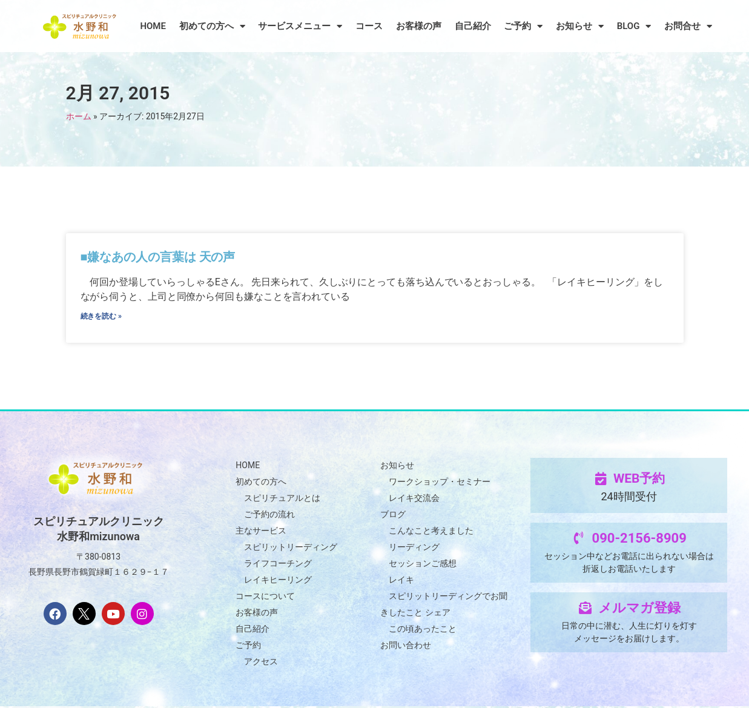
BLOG (634, 26)
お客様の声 (418, 26)
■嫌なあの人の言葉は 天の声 (158, 257)
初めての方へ (212, 26)
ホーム (78, 116)
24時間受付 (628, 498)
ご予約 (523, 26)
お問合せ (688, 26)
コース (369, 26)
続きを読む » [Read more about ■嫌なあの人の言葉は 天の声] (101, 317)
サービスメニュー (300, 26)
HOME (153, 26)
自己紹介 (473, 26)
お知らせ (580, 26)
